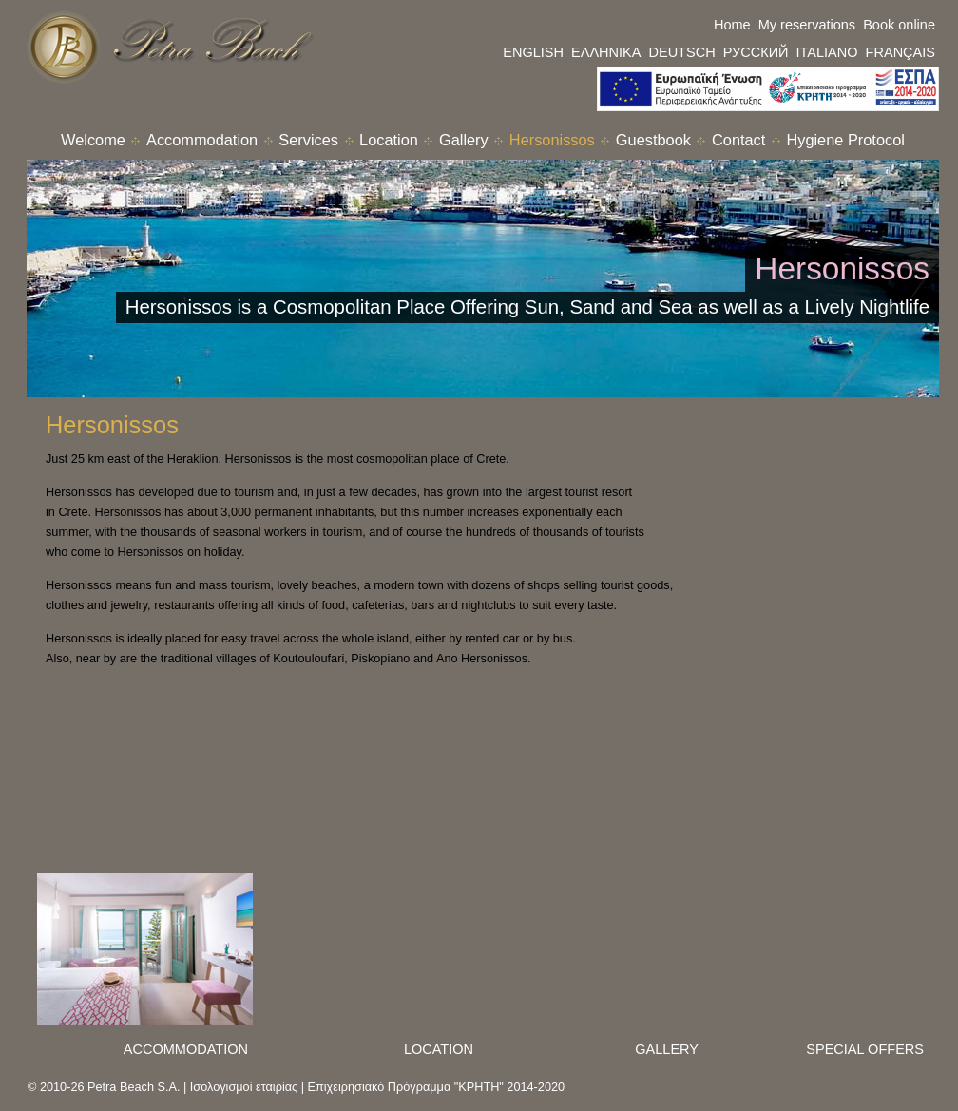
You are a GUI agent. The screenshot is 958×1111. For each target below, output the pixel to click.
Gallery (464, 139)
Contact (738, 139)
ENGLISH (533, 52)
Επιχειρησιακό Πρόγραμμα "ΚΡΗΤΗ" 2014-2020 (436, 1087)
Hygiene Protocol (845, 139)
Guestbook (653, 139)
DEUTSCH (681, 52)
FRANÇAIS (900, 52)
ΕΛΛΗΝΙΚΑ (606, 52)
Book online (899, 24)
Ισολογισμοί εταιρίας (243, 1087)
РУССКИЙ (756, 52)
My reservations (806, 24)
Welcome (93, 139)
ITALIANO (827, 52)
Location (388, 139)
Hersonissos (552, 139)
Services (308, 139)
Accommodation (202, 139)
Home (732, 24)
